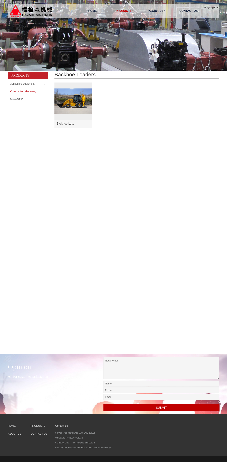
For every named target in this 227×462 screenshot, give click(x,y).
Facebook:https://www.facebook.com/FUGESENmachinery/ (83, 447)
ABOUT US (157, 10)
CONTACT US (189, 10)
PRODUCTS (125, 10)
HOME (92, 10)
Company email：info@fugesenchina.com (75, 443)
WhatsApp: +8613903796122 (69, 438)
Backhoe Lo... (65, 123)
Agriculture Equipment (22, 83)
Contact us (61, 425)
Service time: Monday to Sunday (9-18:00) (75, 433)
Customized (16, 99)
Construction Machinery (23, 91)
